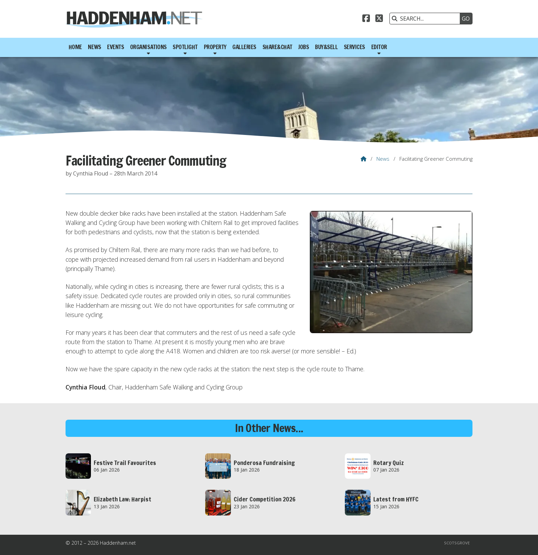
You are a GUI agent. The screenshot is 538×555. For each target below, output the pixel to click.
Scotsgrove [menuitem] (457, 542)
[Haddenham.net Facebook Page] (366, 19)
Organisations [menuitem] (148, 47)
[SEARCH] (426, 18)
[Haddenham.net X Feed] (379, 19)
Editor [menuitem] (379, 47)
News (382, 158)
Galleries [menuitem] (244, 47)
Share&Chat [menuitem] (277, 47)
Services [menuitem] (354, 47)
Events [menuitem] (115, 47)
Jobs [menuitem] (303, 47)
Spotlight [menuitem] (185, 47)
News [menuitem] (94, 47)
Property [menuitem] (215, 47)
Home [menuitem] (75, 47)
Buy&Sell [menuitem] (326, 47)
